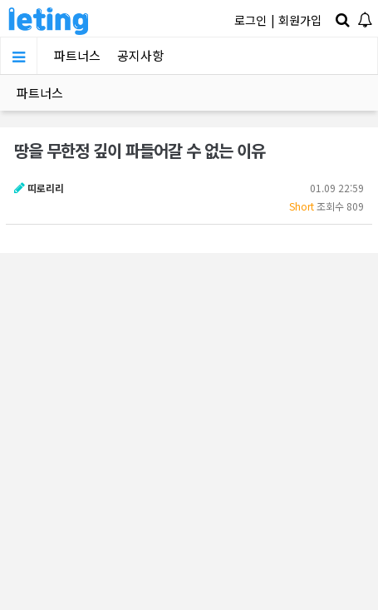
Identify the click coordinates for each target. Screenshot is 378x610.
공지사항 (140, 55)
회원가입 (300, 20)
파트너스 (77, 55)
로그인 (250, 20)
